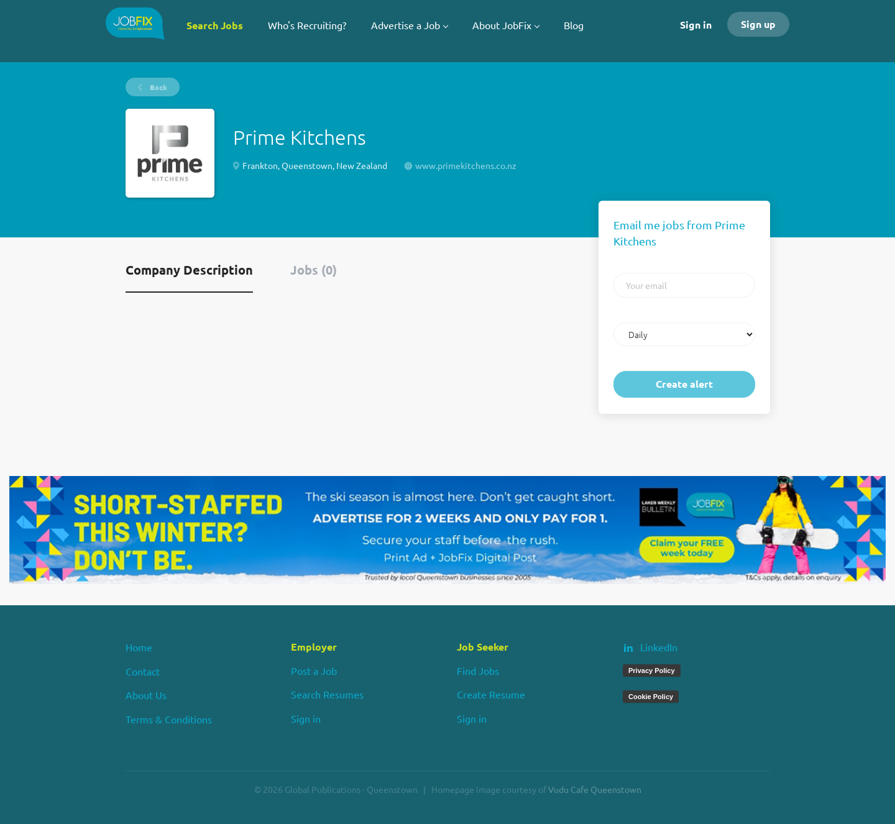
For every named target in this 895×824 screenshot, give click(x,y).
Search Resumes (327, 694)
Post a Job (314, 670)
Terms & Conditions (169, 719)
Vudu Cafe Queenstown (594, 789)
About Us (146, 695)
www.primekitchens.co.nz (465, 165)
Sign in (696, 24)
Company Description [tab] (189, 270)
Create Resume (491, 694)
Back (157, 87)
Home (139, 647)
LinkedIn (658, 647)
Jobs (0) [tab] (313, 270)
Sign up (758, 23)
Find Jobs (478, 670)
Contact (143, 671)
